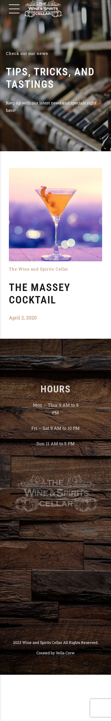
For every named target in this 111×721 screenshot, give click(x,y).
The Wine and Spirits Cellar (38, 269)
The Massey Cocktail (39, 294)
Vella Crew (65, 652)
